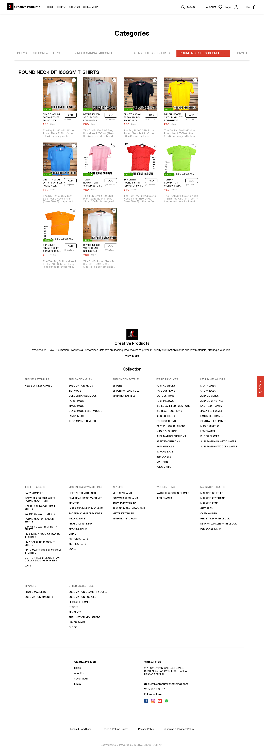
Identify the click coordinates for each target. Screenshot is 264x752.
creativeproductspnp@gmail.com (168, 683)
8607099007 (156, 689)
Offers (260, 387)
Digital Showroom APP (148, 744)
